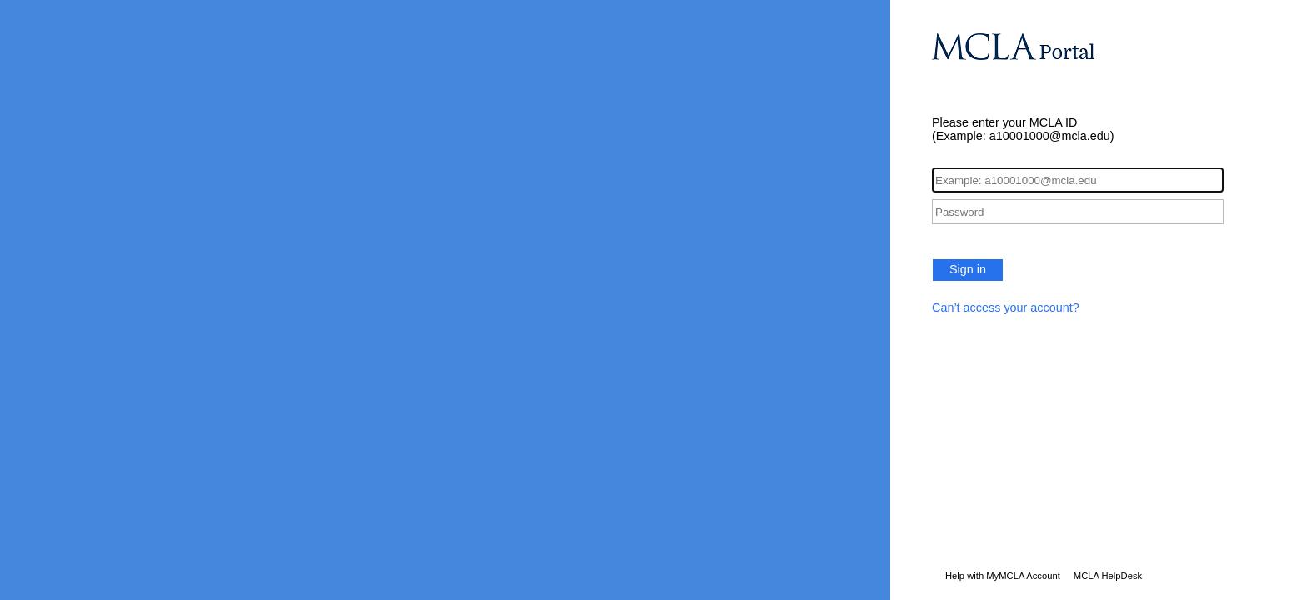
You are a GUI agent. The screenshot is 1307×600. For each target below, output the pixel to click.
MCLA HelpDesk (1108, 576)
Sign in (967, 269)
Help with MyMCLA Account (1002, 576)
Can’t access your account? (1005, 307)
